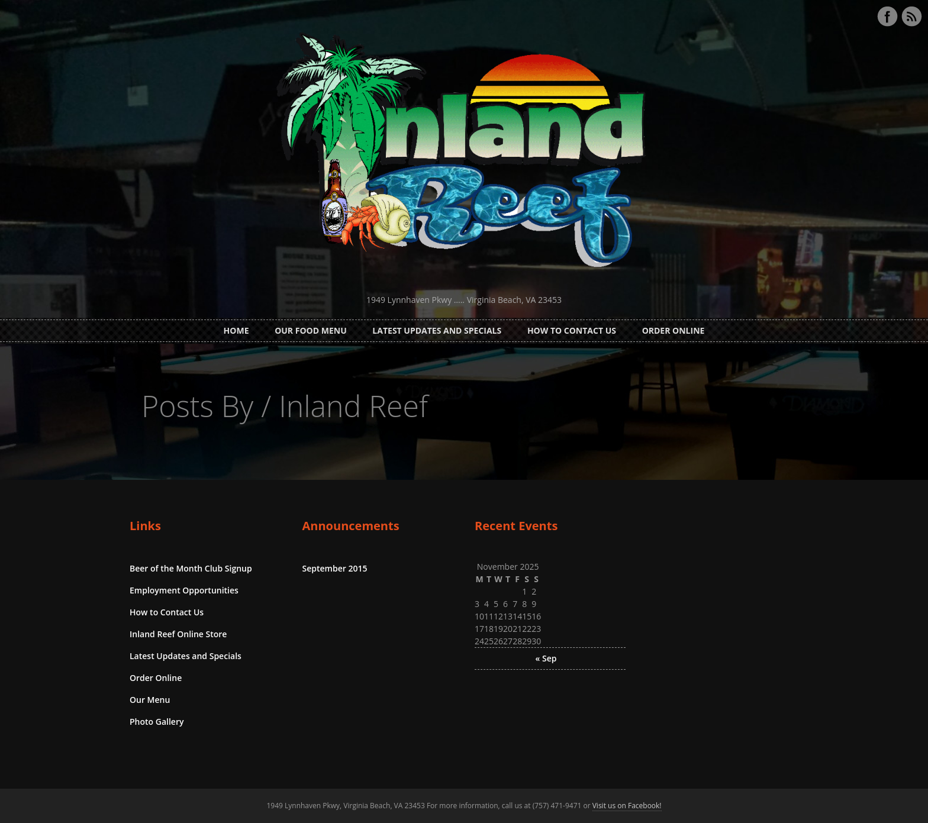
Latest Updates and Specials (436, 330)
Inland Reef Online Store (178, 634)
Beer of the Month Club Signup (191, 568)
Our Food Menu (311, 330)
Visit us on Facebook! (627, 806)
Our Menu (150, 699)
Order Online (673, 330)
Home (236, 330)
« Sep (546, 658)
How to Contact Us (571, 330)
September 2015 (335, 568)
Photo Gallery (156, 721)
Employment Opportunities (184, 590)
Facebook (887, 16)
